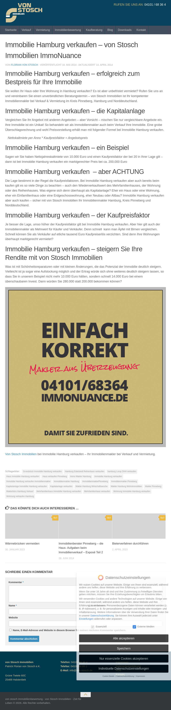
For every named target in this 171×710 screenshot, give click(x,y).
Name (13, 605)
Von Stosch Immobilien (21, 454)
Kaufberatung (94, 29)
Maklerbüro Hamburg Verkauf (19, 491)
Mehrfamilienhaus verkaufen (97, 491)
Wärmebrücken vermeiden (22, 543)
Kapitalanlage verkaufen (61, 486)
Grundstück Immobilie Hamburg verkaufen (42, 471)
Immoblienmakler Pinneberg (124, 481)
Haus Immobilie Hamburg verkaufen (22, 476)
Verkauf (26, 29)
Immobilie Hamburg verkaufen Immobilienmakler (28, 481)
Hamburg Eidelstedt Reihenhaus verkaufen (84, 471)
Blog (110, 29)
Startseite (11, 29)
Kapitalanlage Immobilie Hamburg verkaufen (26, 486)
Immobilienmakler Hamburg (66, 481)
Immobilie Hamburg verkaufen (108, 476)
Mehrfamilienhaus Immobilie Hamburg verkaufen (59, 491)
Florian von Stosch (24, 64)
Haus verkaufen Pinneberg (54, 476)
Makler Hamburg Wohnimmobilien (126, 486)
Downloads (124, 29)
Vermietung (43, 29)
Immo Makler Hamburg (80, 476)
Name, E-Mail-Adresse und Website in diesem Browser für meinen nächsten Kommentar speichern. (69, 630)
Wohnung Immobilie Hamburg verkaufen (131, 491)
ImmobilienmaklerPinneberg (95, 481)
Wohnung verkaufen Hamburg (20, 496)
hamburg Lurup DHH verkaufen (122, 471)
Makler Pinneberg (153, 486)
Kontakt (141, 29)
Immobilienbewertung (68, 29)
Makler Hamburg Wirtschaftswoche (92, 486)
